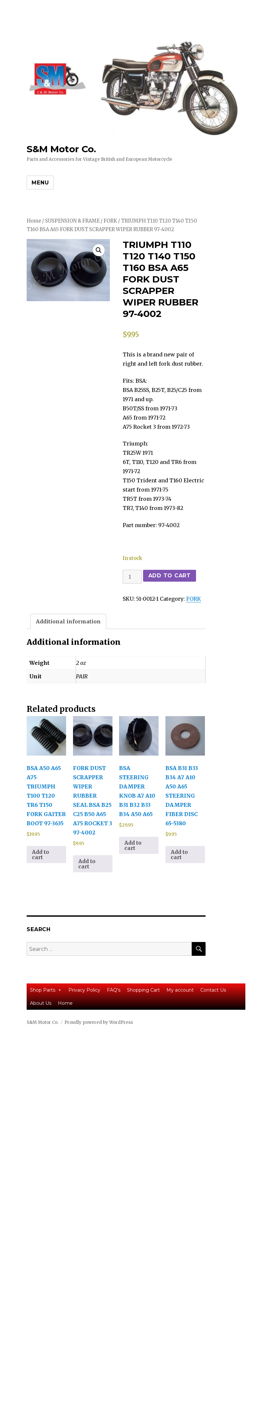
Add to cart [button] (40, 854)
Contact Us (213, 990)
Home (34, 221)
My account (180, 990)
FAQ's (113, 990)
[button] (99, 250)
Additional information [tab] (68, 621)
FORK (110, 221)
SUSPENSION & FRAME (72, 221)
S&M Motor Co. (61, 149)
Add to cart (169, 575)
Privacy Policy (84, 990)
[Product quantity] (132, 577)
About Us (40, 1003)
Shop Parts (46, 990)
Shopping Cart (143, 990)
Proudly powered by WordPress (98, 1022)
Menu (40, 183)
